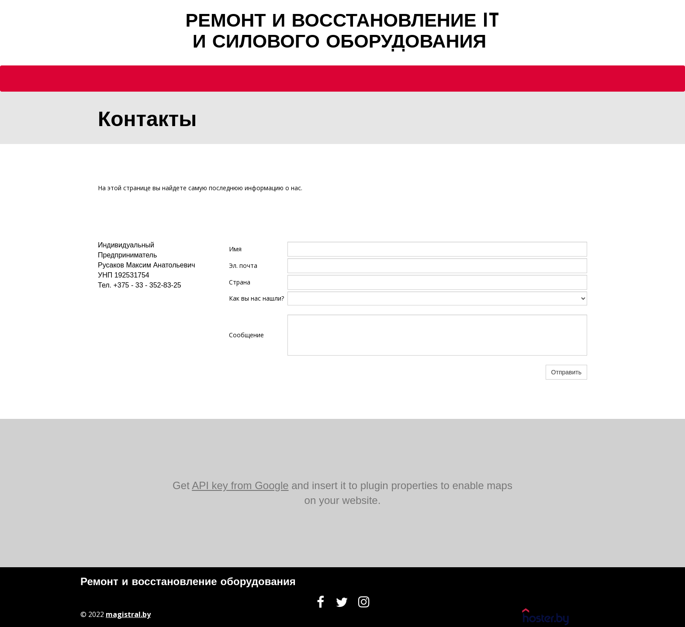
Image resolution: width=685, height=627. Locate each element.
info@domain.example (133, 302)
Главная (275, 57)
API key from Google (240, 485)
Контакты (406, 57)
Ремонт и (104, 582)
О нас (318, 57)
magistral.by (128, 614)
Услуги (358, 57)
